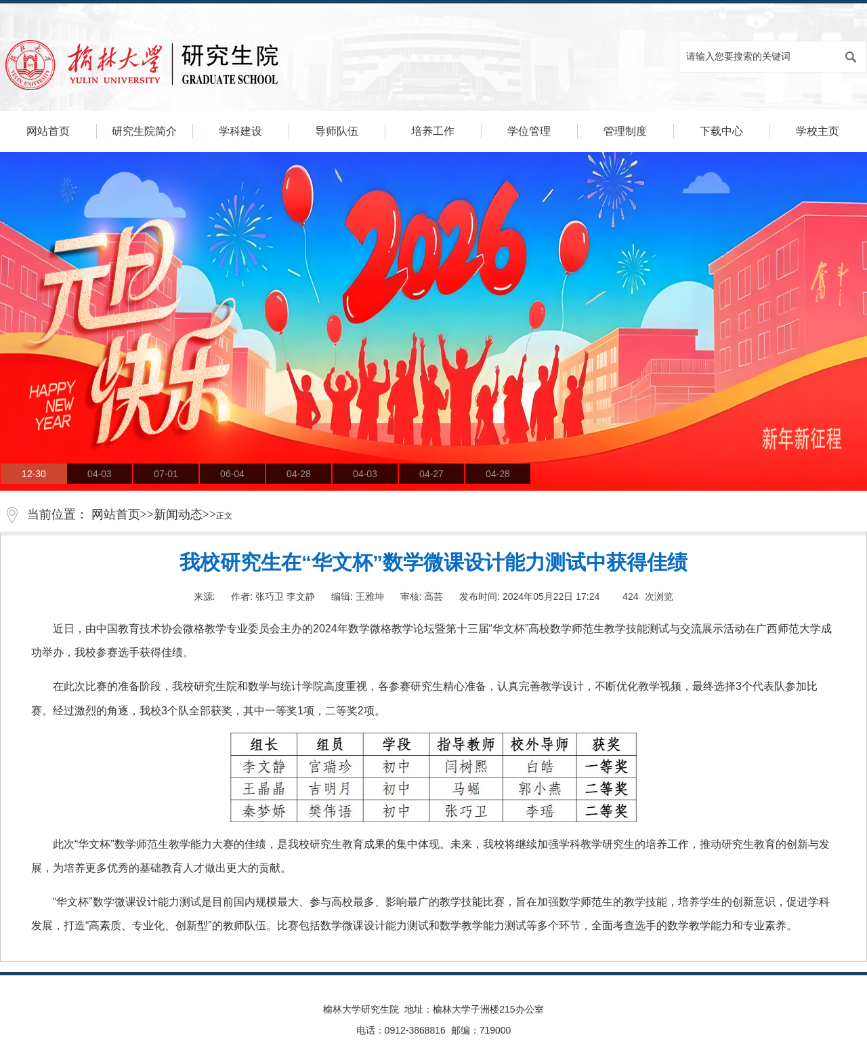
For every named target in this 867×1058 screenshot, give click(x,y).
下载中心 (721, 131)
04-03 (99, 473)
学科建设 (240, 131)
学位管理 (529, 131)
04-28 (299, 473)
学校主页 (817, 131)
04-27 (431, 473)
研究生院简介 (144, 131)
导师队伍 (336, 131)
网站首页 (48, 131)
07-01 (166, 473)
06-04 (232, 473)
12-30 (34, 473)
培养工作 (432, 131)
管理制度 (625, 131)
